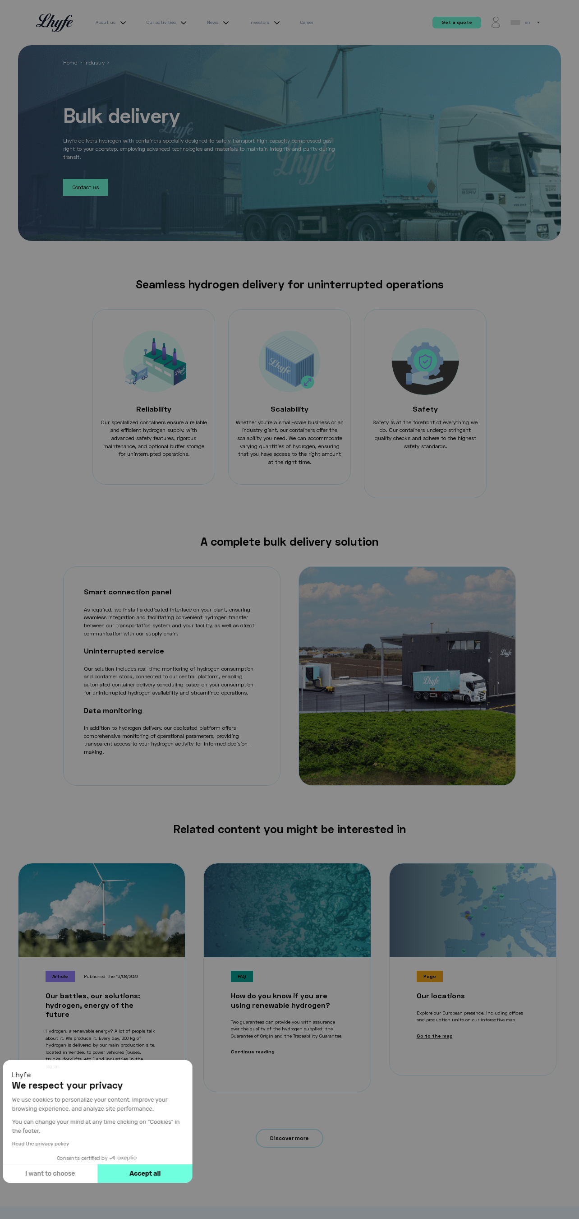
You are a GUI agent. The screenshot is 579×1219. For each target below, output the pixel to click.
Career (306, 22)
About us (112, 22)
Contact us (85, 187)
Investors (265, 22)
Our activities (168, 22)
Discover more (289, 1138)
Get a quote (456, 22)
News (219, 22)
